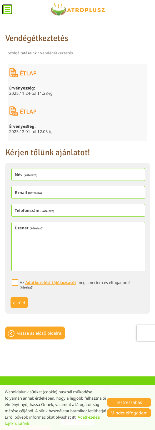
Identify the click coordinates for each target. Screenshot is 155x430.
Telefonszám (34, 210)
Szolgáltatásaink (22, 52)
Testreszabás (129, 402)
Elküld (19, 303)
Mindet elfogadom (129, 413)
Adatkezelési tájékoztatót (50, 282)
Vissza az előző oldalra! (39, 333)
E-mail (28, 192)
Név (26, 174)
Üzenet (29, 227)
